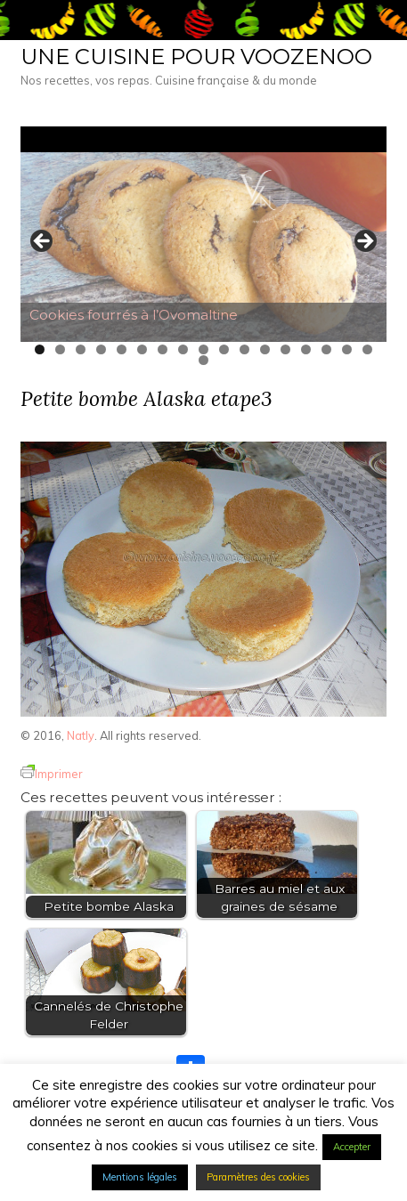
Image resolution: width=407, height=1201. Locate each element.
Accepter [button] (351, 1146)
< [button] (42, 242)
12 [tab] (265, 349)
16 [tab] (347, 349)
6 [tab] (142, 349)
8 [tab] (183, 349)
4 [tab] (101, 349)
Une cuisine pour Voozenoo (196, 56)
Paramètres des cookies (258, 1177)
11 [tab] (244, 349)
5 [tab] (121, 349)
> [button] (364, 242)
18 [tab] (203, 360)
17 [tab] (367, 349)
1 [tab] (40, 349)
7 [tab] (162, 349)
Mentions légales (139, 1177)
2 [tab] (60, 349)
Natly (80, 735)
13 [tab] (285, 349)
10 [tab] (224, 349)
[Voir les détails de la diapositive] (203, 247)
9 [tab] (203, 349)
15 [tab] (326, 349)
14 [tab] (306, 349)
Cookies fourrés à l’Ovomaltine (133, 314)
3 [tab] (80, 349)
